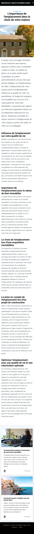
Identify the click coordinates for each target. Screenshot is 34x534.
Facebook (14, 527)
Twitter (20, 527)
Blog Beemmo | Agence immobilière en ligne (15, 3)
